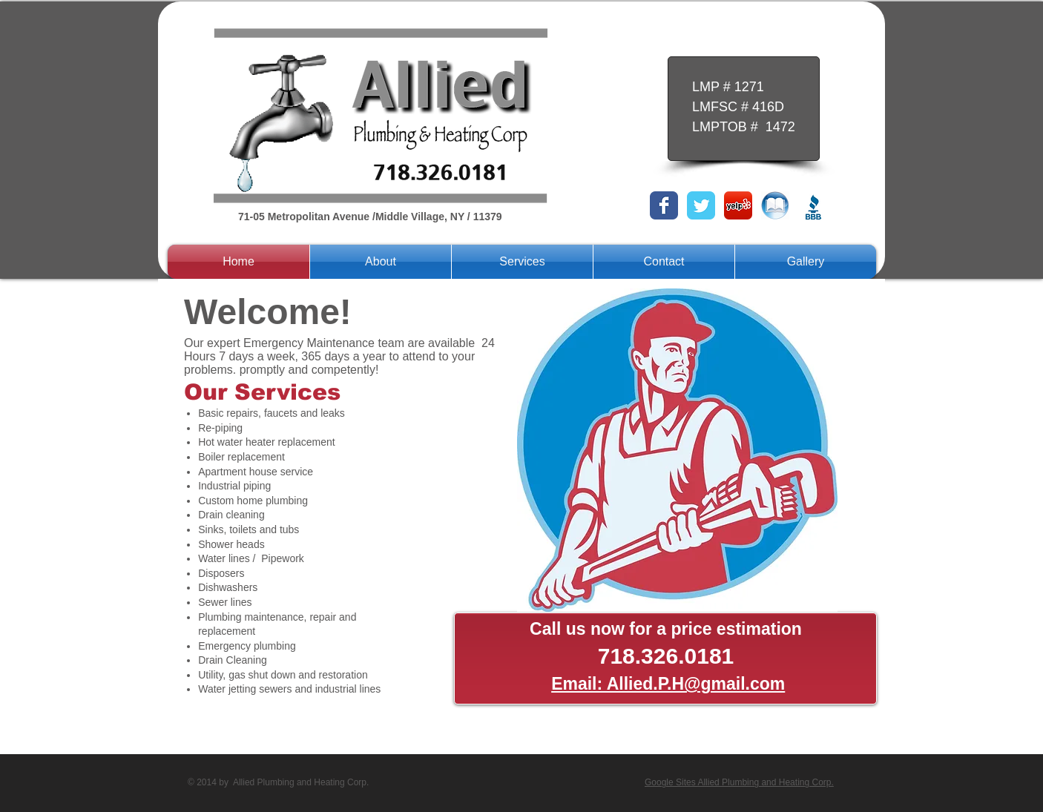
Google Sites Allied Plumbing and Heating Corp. (739, 782)
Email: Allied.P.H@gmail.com (668, 683)
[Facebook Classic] (664, 205)
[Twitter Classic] (701, 205)
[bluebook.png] (775, 205)
